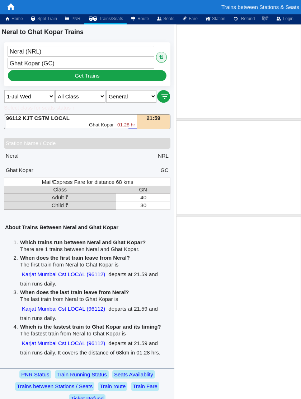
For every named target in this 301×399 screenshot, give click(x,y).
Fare (190, 18)
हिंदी (265, 18)
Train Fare (145, 386)
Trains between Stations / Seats (55, 386)
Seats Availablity (133, 374)
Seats (165, 18)
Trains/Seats (105, 18)
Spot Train (43, 18)
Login (284, 18)
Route (139, 18)
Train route (113, 386)
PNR (72, 18)
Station (215, 18)
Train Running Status (82, 374)
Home (13, 18)
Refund (243, 18)
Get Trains (87, 76)
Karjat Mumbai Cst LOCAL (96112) (63, 274)
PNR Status (35, 374)
